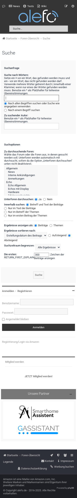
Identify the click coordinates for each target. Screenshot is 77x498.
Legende (8, 461)
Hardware (31, 192)
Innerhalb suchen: (14, 204)
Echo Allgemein (31, 185)
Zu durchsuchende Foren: (19, 151)
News (31, 172)
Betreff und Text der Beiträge (44, 204)
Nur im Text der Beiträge (20, 208)
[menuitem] (14, 6)
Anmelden (8, 291)
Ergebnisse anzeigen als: (18, 225)
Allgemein (31, 168)
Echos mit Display (31, 189)
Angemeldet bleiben (17, 319)
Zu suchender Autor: (16, 115)
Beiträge (41, 225)
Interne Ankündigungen (31, 175)
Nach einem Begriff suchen (22, 110)
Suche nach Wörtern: (16, 75)
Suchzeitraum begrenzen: (19, 245)
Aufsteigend (57, 235)
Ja (38, 199)
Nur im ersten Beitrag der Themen (25, 215)
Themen (56, 225)
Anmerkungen (31, 179)
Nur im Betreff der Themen (21, 211)
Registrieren (24, 291)
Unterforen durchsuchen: (19, 199)
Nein (47, 199)
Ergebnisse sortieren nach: (20, 230)
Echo (31, 182)
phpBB (71, 488)
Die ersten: (10, 254)
